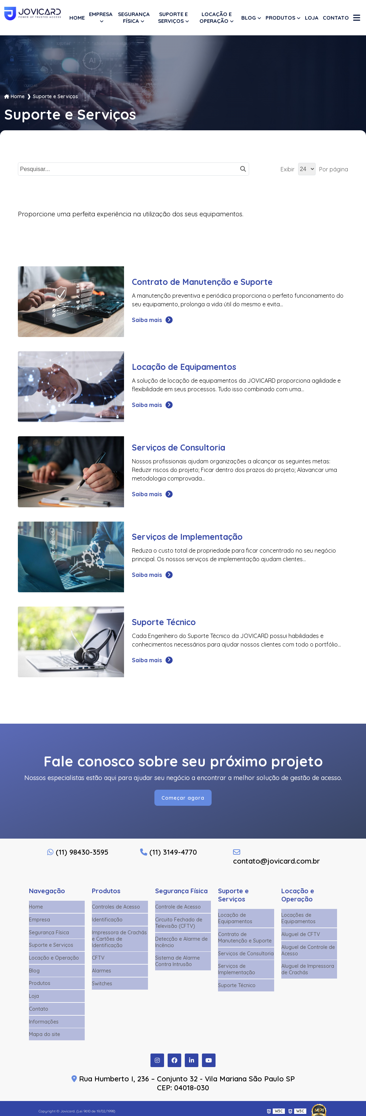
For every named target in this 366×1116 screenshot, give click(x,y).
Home (77, 17)
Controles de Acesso (116, 908)
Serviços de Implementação (236, 968)
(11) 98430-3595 (77, 853)
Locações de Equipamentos (298, 919)
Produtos (280, 17)
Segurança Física (134, 17)
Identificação (107, 920)
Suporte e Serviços (173, 17)
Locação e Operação (215, 17)
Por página (333, 169)
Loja (311, 17)
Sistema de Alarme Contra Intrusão (177, 960)
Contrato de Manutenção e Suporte (245, 938)
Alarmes (101, 969)
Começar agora (183, 798)
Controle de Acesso (178, 908)
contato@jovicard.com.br (276, 858)
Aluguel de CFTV (300, 935)
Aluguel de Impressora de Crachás (307, 968)
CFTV (98, 957)
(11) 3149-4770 (168, 853)
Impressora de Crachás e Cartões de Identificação (119, 939)
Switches (102, 982)
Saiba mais (152, 319)
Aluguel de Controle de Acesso (308, 950)
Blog (248, 17)
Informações (44, 1017)
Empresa (101, 14)
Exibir (288, 169)
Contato (336, 17)
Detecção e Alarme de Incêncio (181, 942)
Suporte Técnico (237, 984)
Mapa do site (44, 1029)
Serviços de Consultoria (246, 953)
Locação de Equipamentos (235, 919)
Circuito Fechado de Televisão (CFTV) (178, 923)
